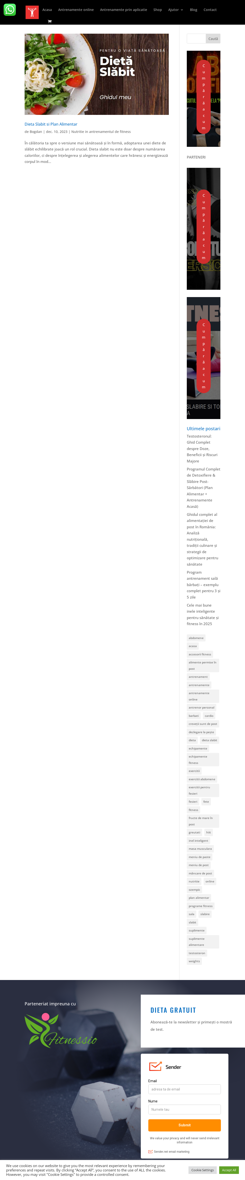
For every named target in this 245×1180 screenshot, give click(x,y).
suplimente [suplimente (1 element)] (197, 930)
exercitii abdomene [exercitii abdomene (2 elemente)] (202, 779)
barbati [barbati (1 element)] (194, 716)
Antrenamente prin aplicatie (123, 10)
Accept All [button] (229, 1170)
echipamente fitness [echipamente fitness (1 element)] (198, 759)
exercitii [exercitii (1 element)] (194, 771)
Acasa (47, 10)
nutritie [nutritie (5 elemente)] (194, 881)
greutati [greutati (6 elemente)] (194, 832)
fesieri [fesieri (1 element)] (193, 802)
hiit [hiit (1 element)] (208, 832)
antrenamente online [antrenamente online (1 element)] (199, 696)
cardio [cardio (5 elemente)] (209, 716)
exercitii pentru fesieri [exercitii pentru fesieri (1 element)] (199, 790)
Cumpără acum (203, 96)
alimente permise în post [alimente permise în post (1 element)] (203, 665)
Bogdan (36, 131)
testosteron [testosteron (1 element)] (197, 953)
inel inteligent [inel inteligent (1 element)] (198, 841)
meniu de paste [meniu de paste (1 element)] (199, 857)
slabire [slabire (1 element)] (205, 914)
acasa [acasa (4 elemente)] (193, 646)
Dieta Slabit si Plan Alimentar (51, 124)
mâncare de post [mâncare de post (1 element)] (200, 873)
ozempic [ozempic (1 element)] (194, 890)
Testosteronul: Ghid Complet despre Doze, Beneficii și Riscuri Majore (202, 448)
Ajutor (173, 10)
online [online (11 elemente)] (210, 881)
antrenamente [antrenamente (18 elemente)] (199, 685)
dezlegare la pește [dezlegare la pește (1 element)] (201, 732)
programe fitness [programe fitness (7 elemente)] (201, 906)
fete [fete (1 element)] (206, 802)
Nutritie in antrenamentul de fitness (101, 131)
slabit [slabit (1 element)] (192, 922)
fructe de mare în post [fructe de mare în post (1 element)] (201, 821)
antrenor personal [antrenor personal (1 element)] (201, 707)
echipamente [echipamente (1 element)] (198, 748)
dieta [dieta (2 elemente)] (192, 740)
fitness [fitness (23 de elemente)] (193, 810)
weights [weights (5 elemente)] (194, 961)
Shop (157, 10)
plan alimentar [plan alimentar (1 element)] (199, 898)
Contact (210, 10)
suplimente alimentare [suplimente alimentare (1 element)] (197, 942)
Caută (213, 38)
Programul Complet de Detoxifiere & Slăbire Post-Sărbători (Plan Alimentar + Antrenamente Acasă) (203, 488)
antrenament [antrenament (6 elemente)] (198, 677)
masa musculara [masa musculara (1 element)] (200, 849)
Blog (193, 10)
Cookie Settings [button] (202, 1170)
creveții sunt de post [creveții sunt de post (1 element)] (203, 724)
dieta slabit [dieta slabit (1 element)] (209, 740)
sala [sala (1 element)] (191, 914)
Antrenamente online (76, 10)
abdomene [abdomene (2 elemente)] (196, 638)
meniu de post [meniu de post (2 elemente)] (199, 865)
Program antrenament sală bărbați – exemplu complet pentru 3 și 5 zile (203, 585)
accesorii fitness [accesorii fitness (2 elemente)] (200, 654)
